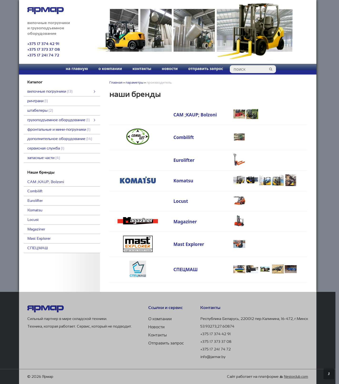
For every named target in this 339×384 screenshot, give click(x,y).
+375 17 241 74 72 (43, 55)
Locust (33, 220)
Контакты (157, 335)
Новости (156, 327)
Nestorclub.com (296, 377)
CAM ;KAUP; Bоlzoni (45, 182)
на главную (77, 68)
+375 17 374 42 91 (43, 44)
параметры (134, 82)
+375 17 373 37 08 (43, 49)
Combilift (35, 191)
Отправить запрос (166, 343)
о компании (110, 68)
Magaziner (36, 229)
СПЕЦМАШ (37, 248)
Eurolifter (35, 201)
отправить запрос (205, 68)
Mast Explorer (39, 238)
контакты (142, 68)
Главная (116, 82)
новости (170, 68)
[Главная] (45, 311)
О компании (160, 319)
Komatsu (34, 210)
